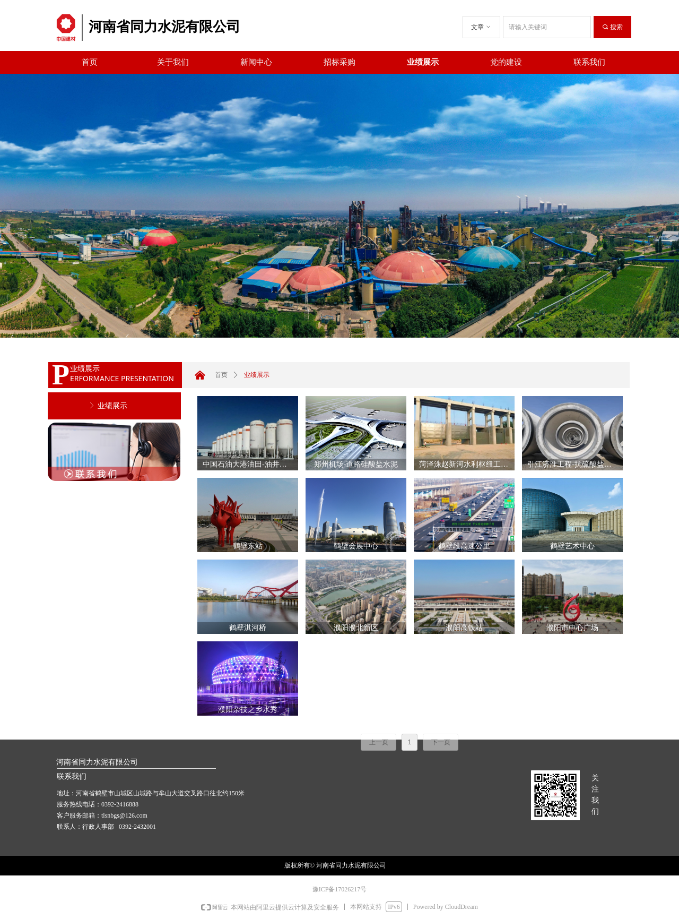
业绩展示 (256, 375)
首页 (221, 375)
